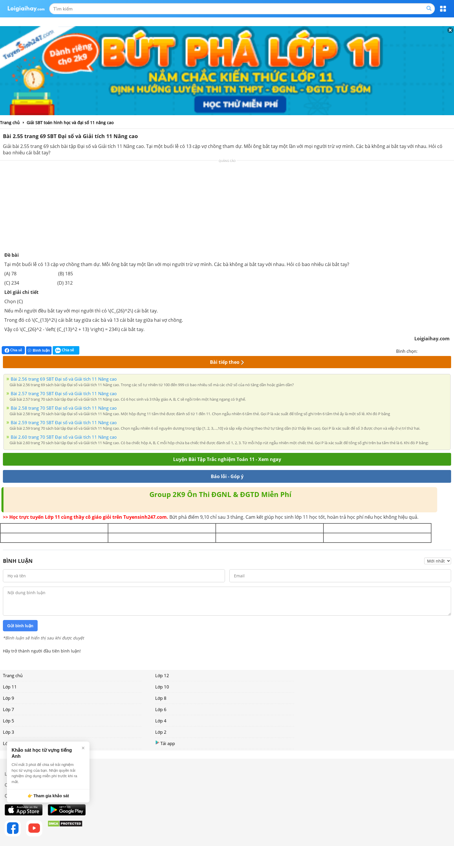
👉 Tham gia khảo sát (48, 795)
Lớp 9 (8, 698)
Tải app (165, 743)
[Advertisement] (227, 208)
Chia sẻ (13, 350)
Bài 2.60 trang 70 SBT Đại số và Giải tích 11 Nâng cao (64, 437)
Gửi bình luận (20, 625)
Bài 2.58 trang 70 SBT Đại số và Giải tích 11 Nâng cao (64, 408)
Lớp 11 (10, 687)
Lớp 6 (160, 709)
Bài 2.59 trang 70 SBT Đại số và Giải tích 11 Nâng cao (64, 422)
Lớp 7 (8, 709)
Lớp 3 (8, 732)
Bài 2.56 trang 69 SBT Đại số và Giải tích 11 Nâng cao (64, 379)
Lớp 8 (160, 698)
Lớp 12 (162, 675)
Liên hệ (12, 774)
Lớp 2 (160, 732)
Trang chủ (13, 675)
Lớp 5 (8, 721)
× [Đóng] (83, 748)
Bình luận (39, 350)
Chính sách (15, 785)
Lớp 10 (162, 687)
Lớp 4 (160, 721)
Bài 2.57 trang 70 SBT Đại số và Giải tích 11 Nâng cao (64, 393)
